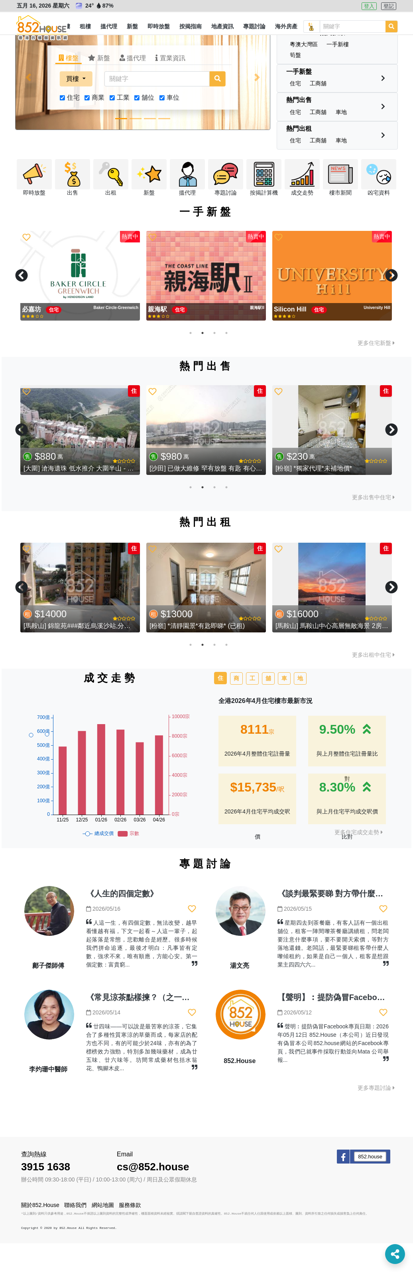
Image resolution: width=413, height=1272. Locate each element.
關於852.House (40, 1234)
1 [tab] (191, 362)
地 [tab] (300, 707)
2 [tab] (202, 362)
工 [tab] (252, 707)
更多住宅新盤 (376, 371)
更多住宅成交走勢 (358, 861)
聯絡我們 (75, 1234)
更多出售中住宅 (373, 526)
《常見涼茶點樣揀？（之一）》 (142, 1026)
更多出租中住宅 (373, 683)
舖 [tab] (268, 707)
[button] (85, 26)
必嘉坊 (32, 338)
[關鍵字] (157, 107)
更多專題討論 (376, 1116)
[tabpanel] (80, 304)
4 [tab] (226, 362)
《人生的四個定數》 (122, 922)
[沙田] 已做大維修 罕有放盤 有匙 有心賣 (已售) (215, 497)
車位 (173, 126)
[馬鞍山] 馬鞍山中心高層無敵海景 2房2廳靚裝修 (343, 654)
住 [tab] (220, 706)
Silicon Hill (291, 338)
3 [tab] (214, 362)
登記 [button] (389, 6)
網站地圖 (103, 1234)
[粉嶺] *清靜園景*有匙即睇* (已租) (197, 654)
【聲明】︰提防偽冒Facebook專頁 (339, 1026)
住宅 (73, 126)
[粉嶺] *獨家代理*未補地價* (313, 497)
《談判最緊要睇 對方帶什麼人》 (334, 922)
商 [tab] (236, 707)
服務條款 (130, 1234)
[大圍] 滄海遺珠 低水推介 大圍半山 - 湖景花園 (88, 497)
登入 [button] (369, 6)
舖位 (148, 126)
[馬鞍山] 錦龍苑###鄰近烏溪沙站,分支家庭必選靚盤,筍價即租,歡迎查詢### (129, 654)
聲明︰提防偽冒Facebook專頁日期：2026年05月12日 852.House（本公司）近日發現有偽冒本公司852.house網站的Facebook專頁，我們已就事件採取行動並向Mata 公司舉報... (333, 1072)
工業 (123, 126)
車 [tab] (284, 707)
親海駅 (158, 338)
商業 (98, 126)
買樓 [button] (73, 107)
